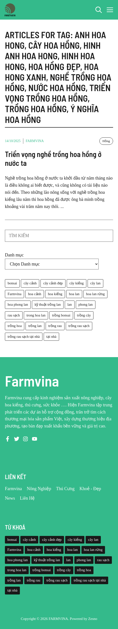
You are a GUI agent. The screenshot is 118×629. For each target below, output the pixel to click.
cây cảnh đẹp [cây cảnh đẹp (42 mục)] (53, 283)
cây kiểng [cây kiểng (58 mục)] (76, 283)
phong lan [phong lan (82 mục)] (86, 304)
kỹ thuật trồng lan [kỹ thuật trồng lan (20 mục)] (48, 304)
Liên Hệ (27, 498)
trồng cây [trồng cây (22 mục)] (84, 315)
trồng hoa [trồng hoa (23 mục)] (15, 326)
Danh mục (14, 255)
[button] (98, 10)
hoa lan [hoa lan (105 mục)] (74, 294)
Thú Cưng (65, 488)
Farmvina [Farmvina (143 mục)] (14, 294)
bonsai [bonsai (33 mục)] (12, 283)
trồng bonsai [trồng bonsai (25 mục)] (61, 315)
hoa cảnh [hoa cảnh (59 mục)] (34, 294)
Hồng (106, 141)
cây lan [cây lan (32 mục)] (95, 283)
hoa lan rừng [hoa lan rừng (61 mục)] (95, 294)
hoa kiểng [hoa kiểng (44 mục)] (55, 294)
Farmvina (35, 141)
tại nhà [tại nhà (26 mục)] (51, 337)
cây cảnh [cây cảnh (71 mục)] (30, 283)
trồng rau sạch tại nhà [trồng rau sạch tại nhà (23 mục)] (24, 337)
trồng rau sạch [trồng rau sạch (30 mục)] (79, 326)
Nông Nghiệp (39, 488)
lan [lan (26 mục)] (69, 304)
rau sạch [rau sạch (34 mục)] (14, 315)
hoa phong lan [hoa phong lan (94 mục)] (18, 304)
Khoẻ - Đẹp (90, 488)
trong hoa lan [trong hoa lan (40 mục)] (35, 315)
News (10, 498)
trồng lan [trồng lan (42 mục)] (34, 326)
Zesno (92, 619)
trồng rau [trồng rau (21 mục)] (55, 326)
